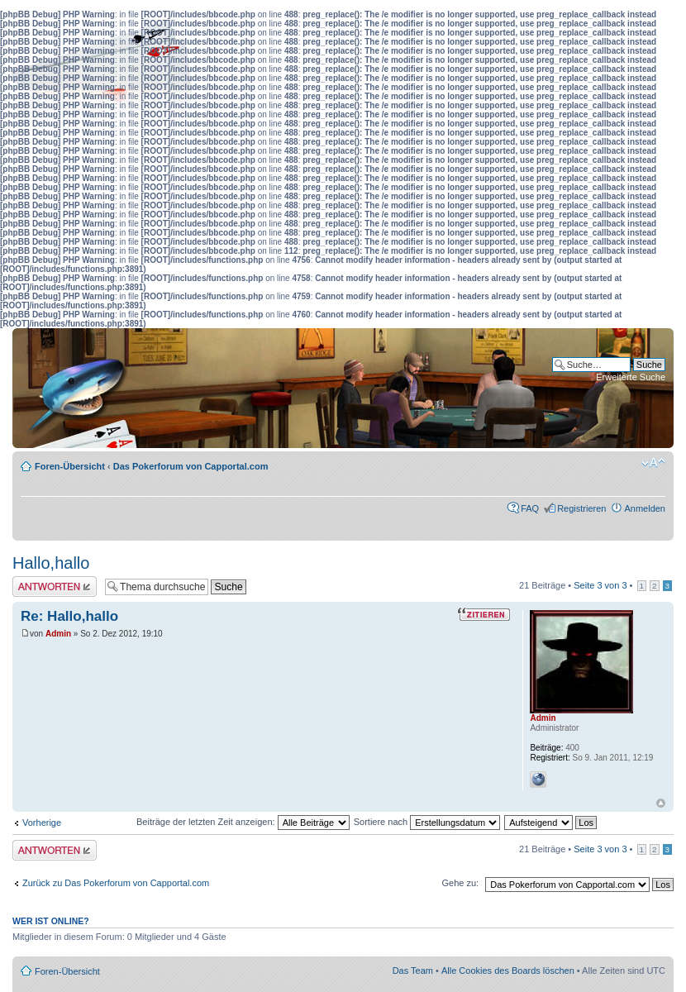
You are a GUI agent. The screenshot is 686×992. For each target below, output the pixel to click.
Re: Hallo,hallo (69, 616)
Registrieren (581, 508)
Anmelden (644, 508)
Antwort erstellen (54, 586)
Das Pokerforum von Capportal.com (191, 466)
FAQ (530, 508)
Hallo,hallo (50, 563)
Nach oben (660, 803)
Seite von (600, 585)
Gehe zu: (460, 883)
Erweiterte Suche (630, 377)
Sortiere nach (427, 822)
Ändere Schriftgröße (653, 462)
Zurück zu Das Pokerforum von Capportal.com (115, 883)
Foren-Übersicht (70, 466)
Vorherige (41, 822)
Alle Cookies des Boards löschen (507, 970)
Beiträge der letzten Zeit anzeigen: (243, 822)
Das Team (413, 970)
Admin (58, 633)
